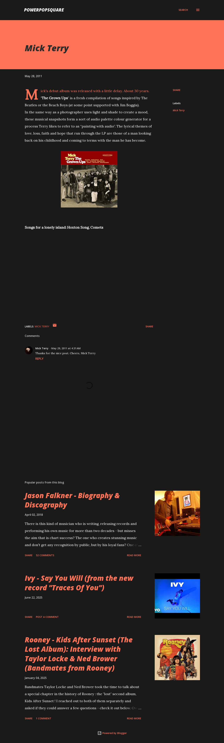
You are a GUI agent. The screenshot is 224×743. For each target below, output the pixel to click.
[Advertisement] (84, 436)
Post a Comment (47, 617)
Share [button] (177, 90)
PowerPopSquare (44, 10)
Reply (39, 359)
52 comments (45, 555)
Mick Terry (179, 110)
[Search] (183, 10)
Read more (134, 555)
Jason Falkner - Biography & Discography (72, 500)
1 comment (43, 718)
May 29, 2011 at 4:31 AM (66, 348)
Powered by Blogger (112, 733)
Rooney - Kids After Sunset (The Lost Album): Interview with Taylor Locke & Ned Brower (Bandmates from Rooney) (79, 654)
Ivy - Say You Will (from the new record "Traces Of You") (79, 582)
